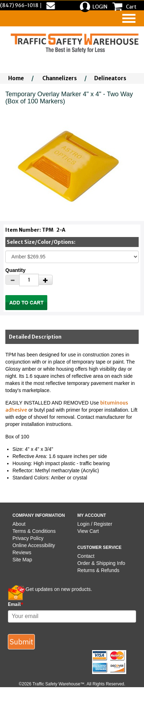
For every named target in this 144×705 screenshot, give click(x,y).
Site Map (22, 559)
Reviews (21, 552)
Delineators (110, 78)
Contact (86, 556)
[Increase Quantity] (45, 280)
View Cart (88, 531)
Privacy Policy (27, 538)
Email (15, 604)
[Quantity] (29, 280)
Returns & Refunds (98, 570)
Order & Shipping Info (102, 563)
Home (16, 78)
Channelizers (59, 78)
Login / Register (95, 524)
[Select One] (72, 257)
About (19, 524)
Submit (21, 642)
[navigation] (129, 18)
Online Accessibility (33, 545)
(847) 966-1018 (19, 5)
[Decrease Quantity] (12, 280)
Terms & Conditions (33, 531)
